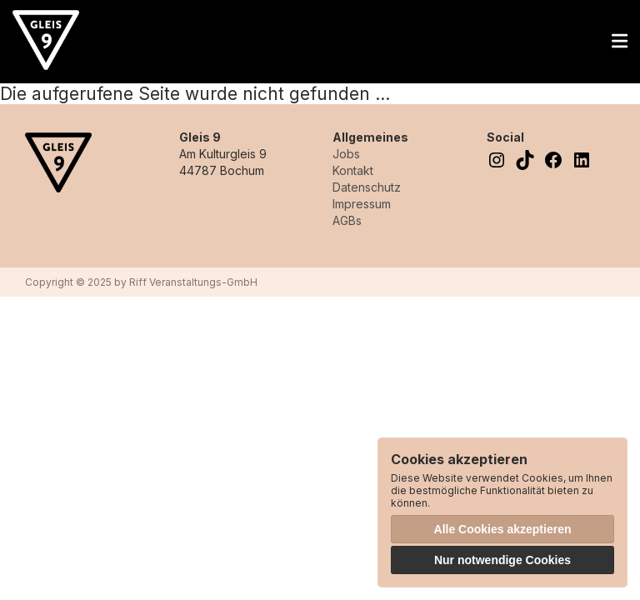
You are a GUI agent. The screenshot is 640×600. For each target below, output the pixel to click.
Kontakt (352, 170)
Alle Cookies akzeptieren (503, 529)
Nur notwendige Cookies (502, 560)
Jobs (346, 154)
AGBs (347, 220)
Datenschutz (366, 187)
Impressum (361, 204)
